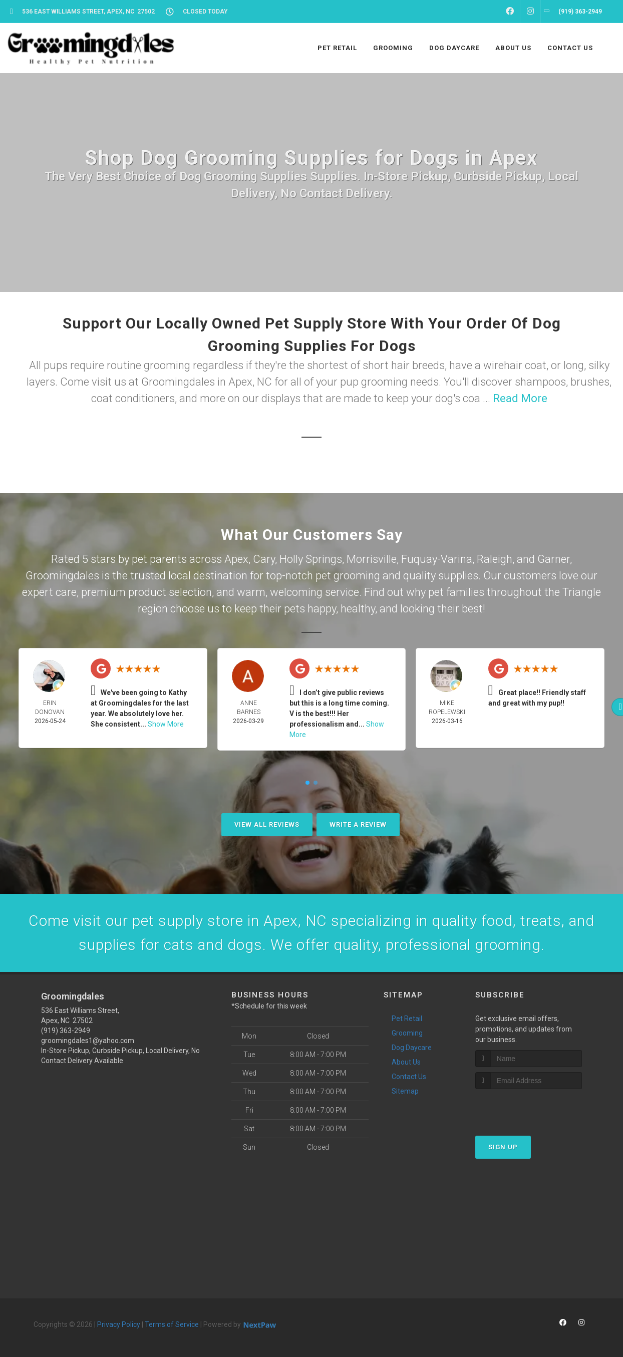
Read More (520, 398)
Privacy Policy (118, 1324)
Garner (553, 559)
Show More (166, 724)
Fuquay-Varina (436, 559)
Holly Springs (310, 559)
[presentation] (528, 1108)
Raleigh (494, 559)
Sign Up (503, 1147)
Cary (264, 559)
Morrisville (372, 559)
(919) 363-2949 (65, 1031)
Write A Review (358, 824)
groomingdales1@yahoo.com (87, 1041)
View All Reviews (266, 824)
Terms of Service (172, 1324)
